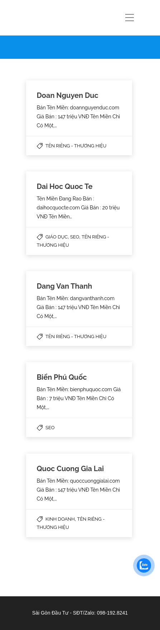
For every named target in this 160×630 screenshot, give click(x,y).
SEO (74, 237)
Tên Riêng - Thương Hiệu (75, 145)
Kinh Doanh (60, 519)
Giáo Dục (56, 237)
